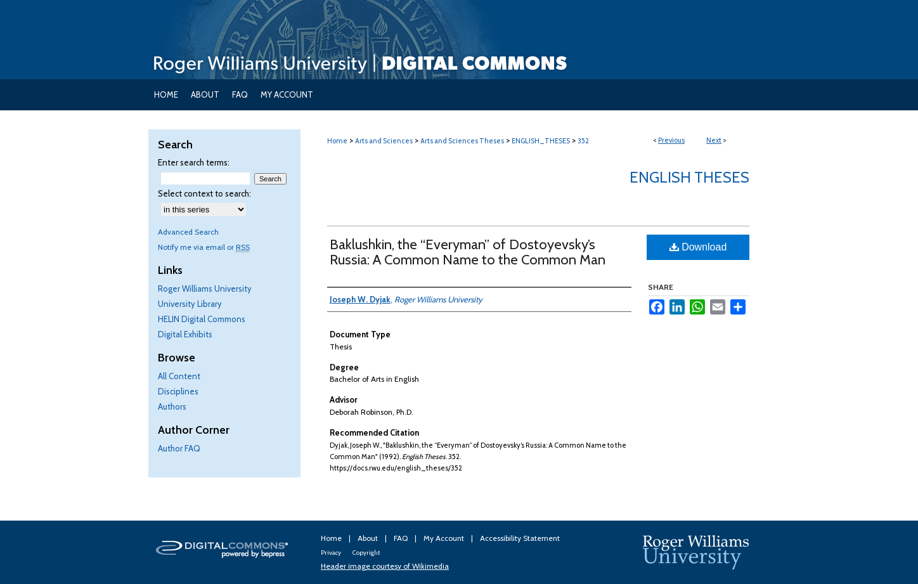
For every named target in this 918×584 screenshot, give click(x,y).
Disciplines (178, 391)
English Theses (689, 177)
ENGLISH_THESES (541, 140)
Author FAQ (179, 448)
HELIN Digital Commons (201, 319)
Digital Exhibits (185, 334)
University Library (190, 304)
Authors (172, 406)
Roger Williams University (205, 288)
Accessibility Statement (520, 538)
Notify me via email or (204, 247)
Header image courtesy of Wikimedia (385, 566)
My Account (444, 538)
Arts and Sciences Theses (462, 140)
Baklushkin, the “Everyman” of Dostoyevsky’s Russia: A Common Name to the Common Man (467, 252)
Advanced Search (188, 232)
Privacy (331, 552)
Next (713, 140)
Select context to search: (204, 193)
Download (698, 247)
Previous (671, 140)
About (369, 538)
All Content (179, 376)
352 (583, 140)
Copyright (366, 552)
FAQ (402, 538)
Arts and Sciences (384, 140)
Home (337, 140)
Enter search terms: (194, 162)
